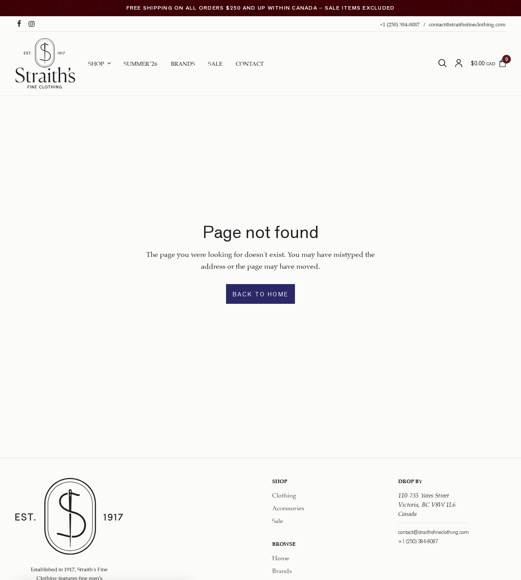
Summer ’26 (141, 63)
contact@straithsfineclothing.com (467, 23)
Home (280, 557)
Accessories (288, 507)
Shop (96, 63)
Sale (215, 63)
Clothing (284, 494)
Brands (183, 63)
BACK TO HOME (261, 294)
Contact (250, 63)
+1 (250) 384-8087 (400, 23)
